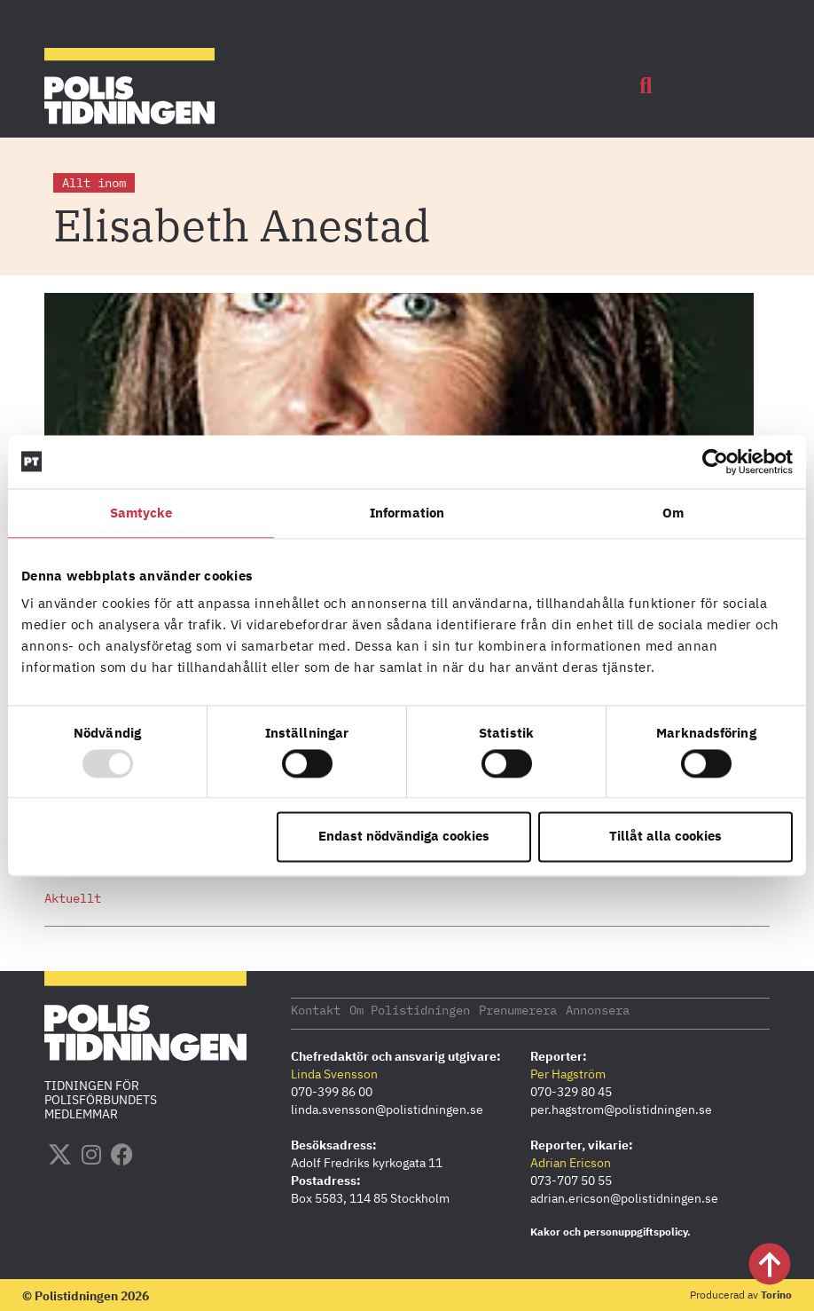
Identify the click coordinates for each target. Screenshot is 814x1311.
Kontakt (315, 1009)
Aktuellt (72, 898)
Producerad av (741, 1293)
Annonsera (598, 1009)
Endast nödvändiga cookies (403, 836)
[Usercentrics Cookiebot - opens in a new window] (715, 461)
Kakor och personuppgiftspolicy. (610, 1230)
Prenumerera (518, 1009)
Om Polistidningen (409, 1009)
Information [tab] (407, 512)
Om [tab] (673, 512)
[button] (645, 86)
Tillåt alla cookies (665, 836)
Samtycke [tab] (141, 512)
